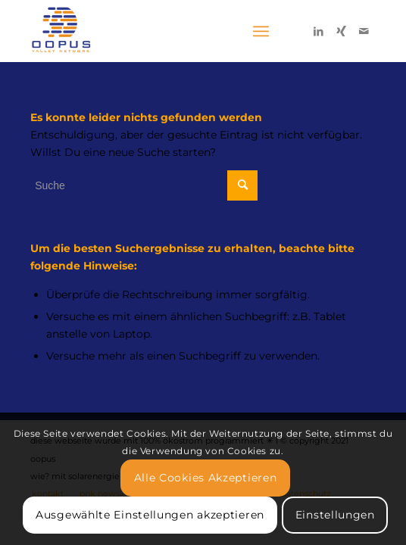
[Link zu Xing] (341, 31)
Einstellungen (335, 515)
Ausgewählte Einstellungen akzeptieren (150, 515)
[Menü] (261, 31)
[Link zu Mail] (364, 31)
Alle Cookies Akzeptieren (205, 477)
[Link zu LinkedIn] (319, 31)
